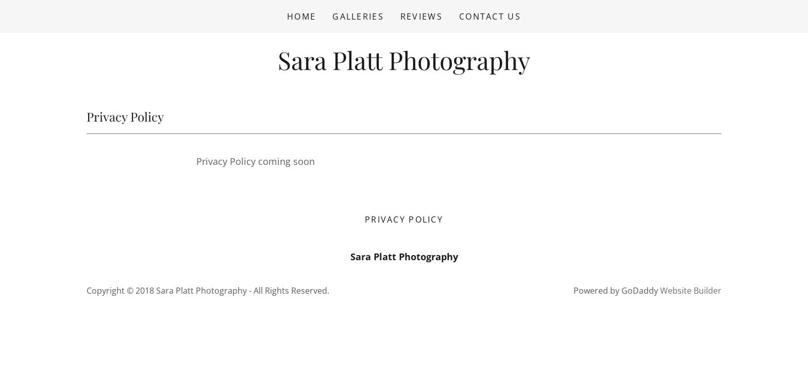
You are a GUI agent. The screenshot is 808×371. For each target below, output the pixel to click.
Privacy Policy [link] (404, 219)
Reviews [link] (421, 16)
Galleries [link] (358, 16)
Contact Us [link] (490, 16)
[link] (404, 66)
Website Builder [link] (690, 290)
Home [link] (301, 16)
